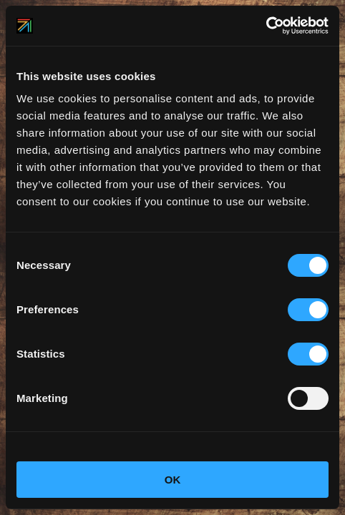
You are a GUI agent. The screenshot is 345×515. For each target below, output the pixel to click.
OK (173, 480)
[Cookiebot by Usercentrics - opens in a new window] (266, 25)
